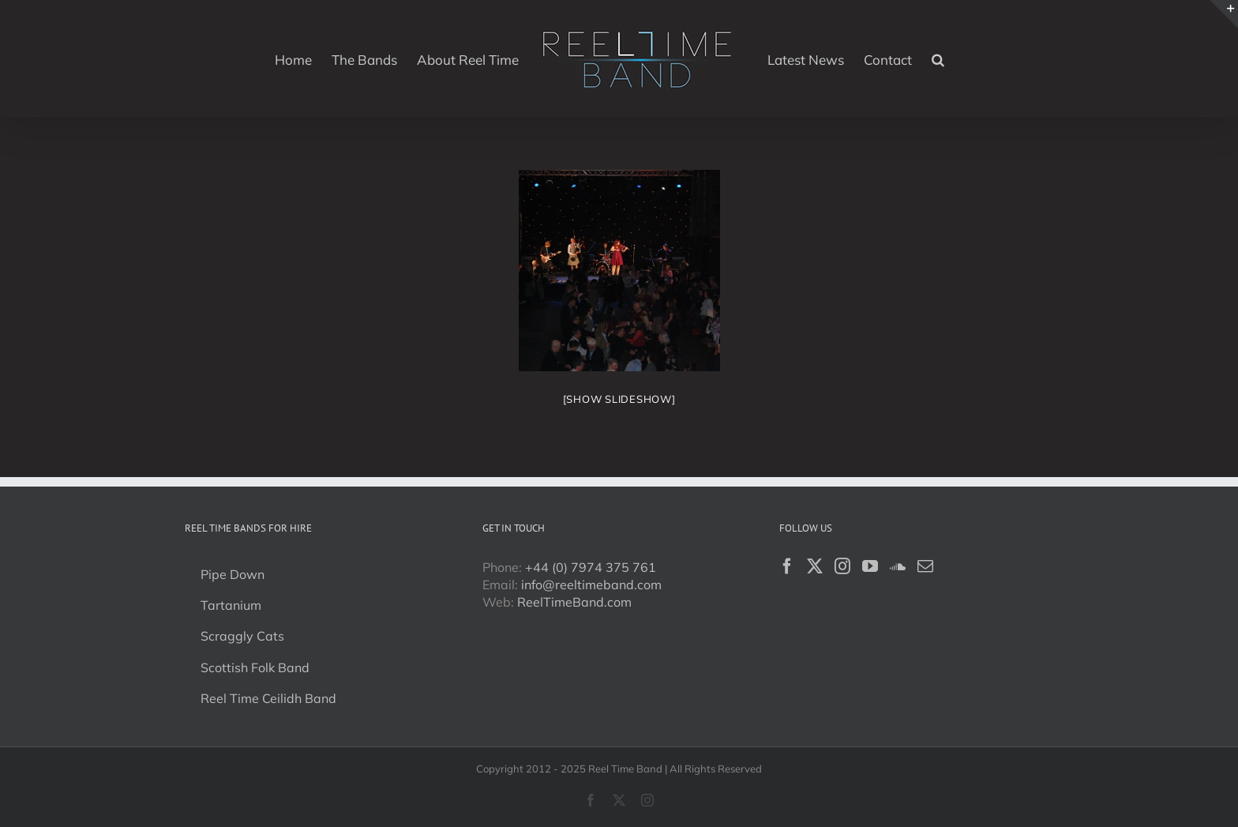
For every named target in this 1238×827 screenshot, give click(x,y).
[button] (938, 58)
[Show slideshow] (619, 399)
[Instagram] (842, 566)
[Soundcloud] (898, 566)
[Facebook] (787, 566)
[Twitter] (815, 566)
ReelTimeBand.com (574, 602)
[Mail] (925, 566)
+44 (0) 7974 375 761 (590, 567)
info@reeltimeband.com (591, 584)
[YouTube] (870, 566)
